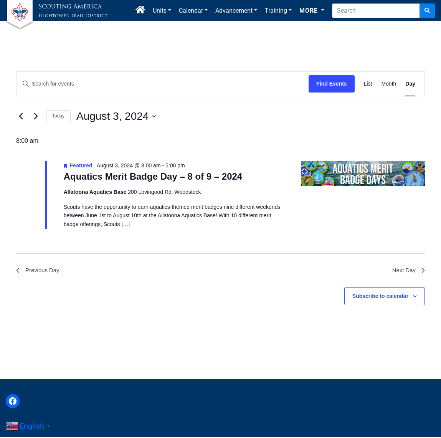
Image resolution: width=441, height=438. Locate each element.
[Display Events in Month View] (388, 84)
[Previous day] (20, 116)
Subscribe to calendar (380, 297)
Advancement (234, 10)
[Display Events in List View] (368, 84)
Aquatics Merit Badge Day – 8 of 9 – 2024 (153, 176)
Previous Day (39, 271)
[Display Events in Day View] (410, 84)
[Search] (427, 10)
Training (276, 10)
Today (58, 116)
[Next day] (35, 116)
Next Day (407, 271)
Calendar (191, 10)
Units (160, 10)
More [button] (309, 10)
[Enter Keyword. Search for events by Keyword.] (163, 84)
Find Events (331, 84)
